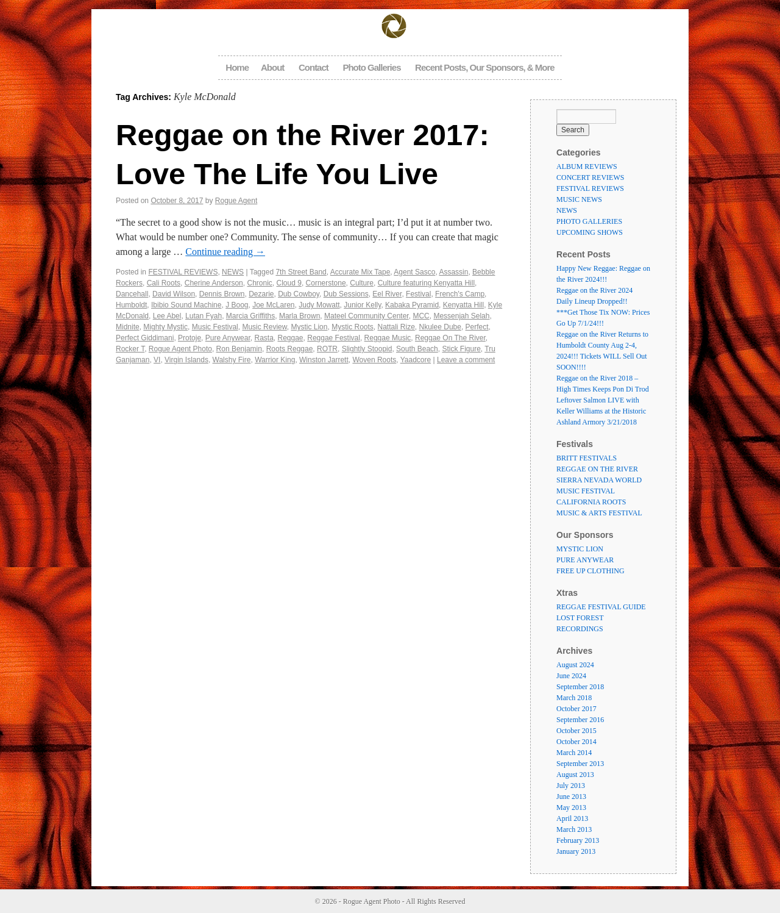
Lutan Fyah (203, 316)
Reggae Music (387, 338)
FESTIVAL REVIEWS (183, 272)
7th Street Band (300, 272)
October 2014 (576, 741)
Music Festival (215, 327)
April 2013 (572, 818)
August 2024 (575, 665)
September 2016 (580, 719)
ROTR (327, 349)
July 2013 (570, 785)
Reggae (290, 338)
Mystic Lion (309, 327)
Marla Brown (299, 316)
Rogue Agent (236, 200)
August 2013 (575, 774)
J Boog (236, 305)
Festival (418, 294)
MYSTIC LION (579, 549)
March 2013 (574, 829)
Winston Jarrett (324, 360)
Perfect (477, 327)
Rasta (263, 338)
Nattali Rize (396, 327)
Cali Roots (163, 283)
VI (157, 360)
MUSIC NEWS (579, 199)
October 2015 (576, 730)
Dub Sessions (346, 294)
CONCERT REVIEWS (590, 177)
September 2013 (580, 763)
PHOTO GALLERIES (589, 221)
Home (237, 67)
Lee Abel (167, 316)
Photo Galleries (371, 67)
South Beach (417, 349)
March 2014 (574, 752)
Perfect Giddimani (145, 338)
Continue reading (225, 251)
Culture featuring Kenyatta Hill (426, 283)
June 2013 (571, 796)
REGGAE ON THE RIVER (597, 469)
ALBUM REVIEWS (586, 166)
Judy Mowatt (319, 305)
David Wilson (173, 294)
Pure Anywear (227, 338)
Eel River (387, 294)
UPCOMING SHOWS (589, 232)
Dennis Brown (222, 294)
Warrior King (275, 360)
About (272, 67)
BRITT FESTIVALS (586, 458)
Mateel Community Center (366, 316)
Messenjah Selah (461, 316)
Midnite (128, 327)
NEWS (233, 272)
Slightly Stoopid (367, 349)
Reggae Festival (333, 338)
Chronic (259, 283)
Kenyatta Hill (463, 305)
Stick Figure (461, 349)
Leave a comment (466, 360)
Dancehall (132, 294)
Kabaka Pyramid (412, 305)
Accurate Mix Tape (360, 272)
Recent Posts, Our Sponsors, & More (485, 67)
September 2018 (580, 686)
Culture (362, 283)
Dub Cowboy (298, 294)
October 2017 (576, 708)
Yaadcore (415, 360)
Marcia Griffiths (250, 316)
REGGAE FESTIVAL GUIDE (601, 607)
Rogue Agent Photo (180, 349)
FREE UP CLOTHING (590, 571)
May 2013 (571, 807)
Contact (313, 67)
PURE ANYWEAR (585, 560)
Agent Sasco (414, 272)
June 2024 (571, 675)
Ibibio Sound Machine (186, 305)
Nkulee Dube (440, 327)
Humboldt (131, 305)
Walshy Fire (232, 360)
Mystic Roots (353, 327)
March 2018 (574, 697)
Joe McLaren (273, 305)
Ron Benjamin (239, 349)
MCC (421, 316)
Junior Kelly (362, 305)
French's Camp (459, 294)
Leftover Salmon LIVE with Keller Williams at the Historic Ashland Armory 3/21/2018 (601, 411)
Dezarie (261, 294)
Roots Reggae (289, 349)
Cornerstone (326, 283)
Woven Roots (374, 360)
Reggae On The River (450, 338)
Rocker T (130, 349)
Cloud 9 (289, 283)
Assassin (453, 272)
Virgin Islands (186, 360)
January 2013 (575, 851)
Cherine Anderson (214, 283)
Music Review (264, 327)
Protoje (189, 338)
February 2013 (577, 840)
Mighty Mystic (165, 327)
